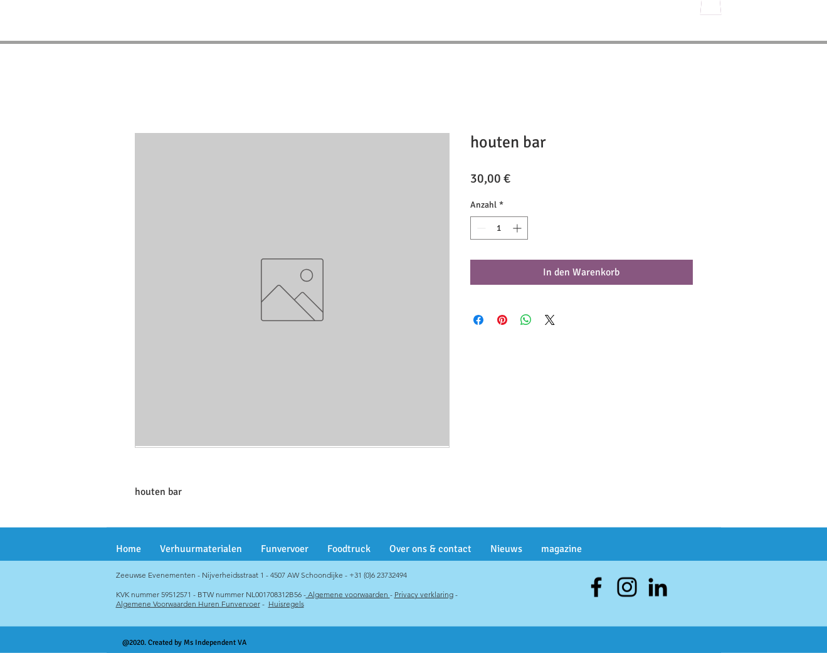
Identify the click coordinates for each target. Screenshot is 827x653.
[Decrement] (480, 228)
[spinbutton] (499, 228)
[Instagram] (627, 587)
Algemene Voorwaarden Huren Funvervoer (188, 603)
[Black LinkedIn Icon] (658, 587)
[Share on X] (549, 319)
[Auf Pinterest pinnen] (502, 319)
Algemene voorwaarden (348, 594)
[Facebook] (596, 587)
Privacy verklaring (423, 594)
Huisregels (286, 603)
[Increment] (518, 228)
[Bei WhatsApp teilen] (526, 319)
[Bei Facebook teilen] (478, 319)
